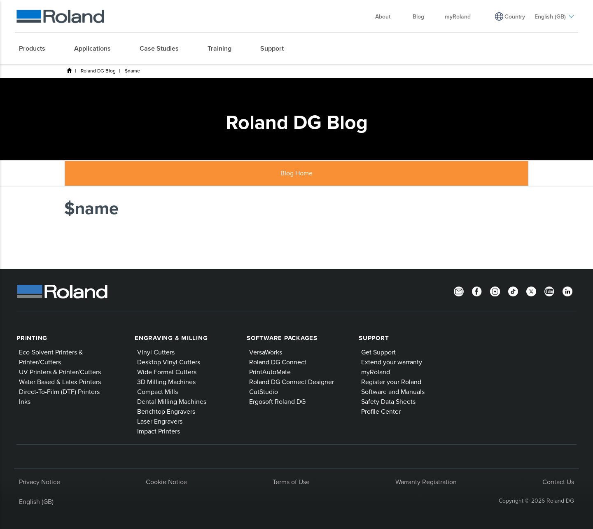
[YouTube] (549, 290)
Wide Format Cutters (166, 371)
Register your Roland (391, 381)
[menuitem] (36, 48)
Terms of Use (291, 481)
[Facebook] (477, 290)
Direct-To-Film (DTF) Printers (59, 391)
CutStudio (263, 391)
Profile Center (381, 411)
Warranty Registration (426, 481)
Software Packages (282, 338)
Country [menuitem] (514, 16)
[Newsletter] (459, 290)
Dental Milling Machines (171, 401)
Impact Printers (158, 431)
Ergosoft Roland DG (277, 401)
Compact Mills (157, 391)
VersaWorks (265, 352)
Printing (31, 338)
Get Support (378, 352)
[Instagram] (495, 290)
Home (69, 70)
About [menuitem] (387, 16)
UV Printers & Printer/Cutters (60, 371)
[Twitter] (531, 290)
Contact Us (558, 481)
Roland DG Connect (277, 361)
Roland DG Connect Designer (291, 381)
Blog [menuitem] (418, 16)
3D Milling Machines (166, 381)
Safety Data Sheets (388, 401)
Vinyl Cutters (156, 352)
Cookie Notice (166, 481)
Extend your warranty (391, 361)
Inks (24, 401)
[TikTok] (513, 290)
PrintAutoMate (270, 371)
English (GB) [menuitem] (554, 16)
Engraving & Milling (171, 338)
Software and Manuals (393, 391)
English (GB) (36, 501)
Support (374, 338)
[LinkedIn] (567, 290)
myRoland (375, 371)
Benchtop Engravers (166, 411)
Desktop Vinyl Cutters (168, 361)
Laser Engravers (159, 421)
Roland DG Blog (98, 70)
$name (132, 70)
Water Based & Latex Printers (60, 381)
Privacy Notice (39, 481)
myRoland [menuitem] (458, 16)
